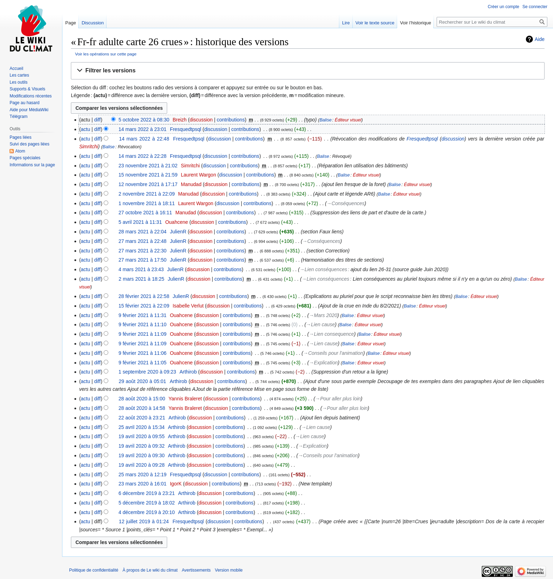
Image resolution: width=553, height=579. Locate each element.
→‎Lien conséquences (323, 269)
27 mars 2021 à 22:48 (142, 241)
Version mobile (229, 570)
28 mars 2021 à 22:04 (142, 231)
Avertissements (196, 570)
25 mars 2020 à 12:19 (142, 474)
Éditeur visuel (348, 120)
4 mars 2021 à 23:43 (141, 269)
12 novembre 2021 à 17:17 (148, 184)
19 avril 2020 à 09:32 (142, 446)
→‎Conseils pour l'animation (333, 353)
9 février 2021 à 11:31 (142, 315)
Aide (540, 39)
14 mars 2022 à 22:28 (142, 156)
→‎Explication (323, 362)
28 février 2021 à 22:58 (144, 296)
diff (97, 120)
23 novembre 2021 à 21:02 (148, 165)
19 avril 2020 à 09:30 (142, 455)
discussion (201, 120)
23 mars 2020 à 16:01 (142, 484)
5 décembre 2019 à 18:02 (147, 503)
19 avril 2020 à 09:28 (142, 465)
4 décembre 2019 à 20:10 (147, 512)
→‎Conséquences (345, 203)
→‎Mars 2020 (323, 315)
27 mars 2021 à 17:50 (142, 260)
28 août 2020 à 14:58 (142, 408)
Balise (326, 120)
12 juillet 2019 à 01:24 (144, 521)
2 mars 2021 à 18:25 (141, 279)
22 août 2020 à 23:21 (142, 417)
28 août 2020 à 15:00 (142, 398)
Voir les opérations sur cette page (105, 54)
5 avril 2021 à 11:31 (140, 222)
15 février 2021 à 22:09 (144, 306)
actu (85, 129)
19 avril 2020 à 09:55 (142, 436)
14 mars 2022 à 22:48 (144, 139)
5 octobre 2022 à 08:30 (144, 120)
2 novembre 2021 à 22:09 (147, 194)
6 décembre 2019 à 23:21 (147, 493)
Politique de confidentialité (93, 570)
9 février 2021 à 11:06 (142, 353)
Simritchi (88, 146)
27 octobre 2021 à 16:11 (145, 212)
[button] (308, 71)
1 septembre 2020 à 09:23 (147, 372)
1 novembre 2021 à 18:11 (147, 203)
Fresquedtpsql (422, 139)
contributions (231, 120)
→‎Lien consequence (331, 334)
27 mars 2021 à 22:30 (142, 250)
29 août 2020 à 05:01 (142, 381)
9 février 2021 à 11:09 (142, 334)
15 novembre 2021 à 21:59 (148, 175)
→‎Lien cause (320, 324)
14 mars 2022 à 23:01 (142, 129)
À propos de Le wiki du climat (149, 570)
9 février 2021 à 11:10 (142, 324)
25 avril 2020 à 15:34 (142, 427)
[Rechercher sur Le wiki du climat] (492, 22)
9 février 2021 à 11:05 (142, 362)
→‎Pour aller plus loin (338, 398)
